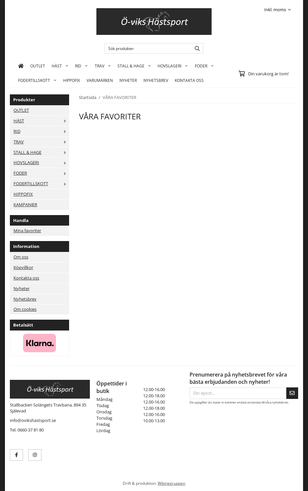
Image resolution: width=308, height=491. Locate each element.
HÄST (60, 65)
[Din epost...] (238, 393)
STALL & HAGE (134, 65)
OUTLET (37, 65)
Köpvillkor (23, 267)
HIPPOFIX (71, 80)
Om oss (20, 257)
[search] (195, 48)
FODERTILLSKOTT (37, 80)
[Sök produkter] (146, 48)
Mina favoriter (27, 230)
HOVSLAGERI (173, 65)
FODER (204, 65)
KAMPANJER (25, 205)
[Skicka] (292, 393)
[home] (21, 66)
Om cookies (25, 309)
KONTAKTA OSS (189, 80)
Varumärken (100, 80)
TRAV (103, 65)
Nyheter (128, 80)
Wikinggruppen (171, 483)
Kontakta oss (26, 278)
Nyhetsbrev (155, 80)
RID (81, 65)
